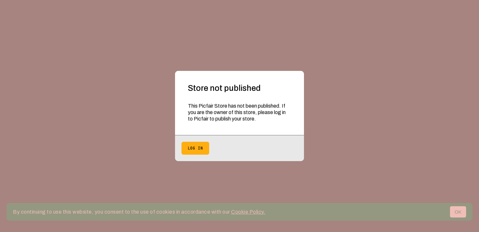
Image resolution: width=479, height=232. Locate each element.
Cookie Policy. (248, 212)
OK (458, 212)
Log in (195, 148)
